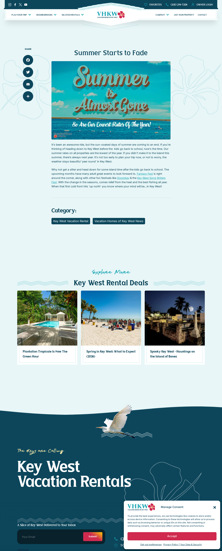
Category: (63, 210)
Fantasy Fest (145, 173)
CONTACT (202, 14)
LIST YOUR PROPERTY (184, 14)
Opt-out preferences (151, 544)
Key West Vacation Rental (70, 221)
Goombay (123, 177)
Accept (172, 536)
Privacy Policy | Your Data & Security (182, 544)
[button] (215, 507)
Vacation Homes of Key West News (119, 221)
